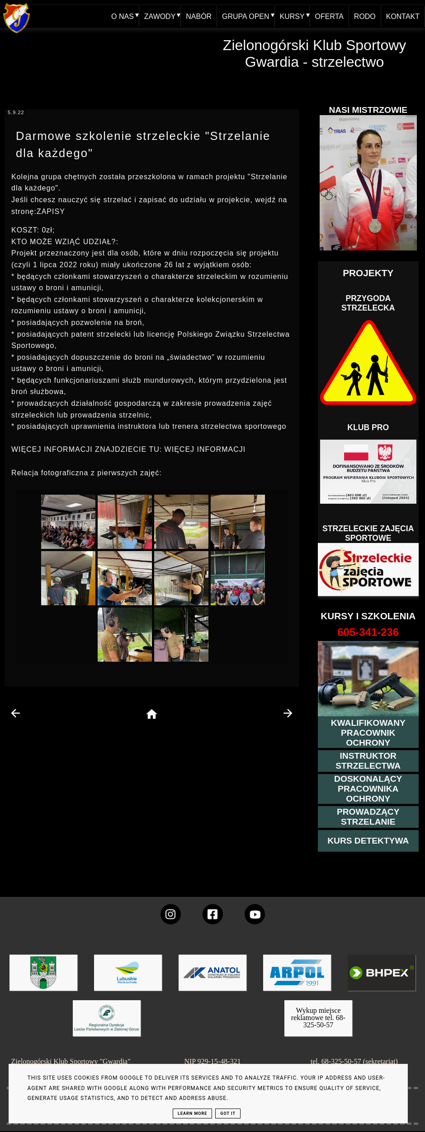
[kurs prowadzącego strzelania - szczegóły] (368, 817)
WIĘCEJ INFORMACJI (205, 449)
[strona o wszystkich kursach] (368, 632)
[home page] (152, 714)
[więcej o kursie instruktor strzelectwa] (368, 761)
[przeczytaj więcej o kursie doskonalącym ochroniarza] (368, 789)
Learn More (192, 1113)
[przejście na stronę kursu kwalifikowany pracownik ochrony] (368, 733)
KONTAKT (403, 16)
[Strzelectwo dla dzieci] (368, 570)
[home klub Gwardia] (16, 33)
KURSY (291, 16)
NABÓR (199, 16)
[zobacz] (105, 1025)
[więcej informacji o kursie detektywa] (368, 841)
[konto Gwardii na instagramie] (171, 914)
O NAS (122, 16)
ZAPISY (51, 211)
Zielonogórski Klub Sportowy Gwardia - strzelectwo (314, 53)
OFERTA (329, 16)
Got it (228, 1113)
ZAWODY (159, 16)
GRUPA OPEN (245, 16)
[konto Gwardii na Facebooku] (213, 914)
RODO (365, 16)
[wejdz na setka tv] (255, 914)
